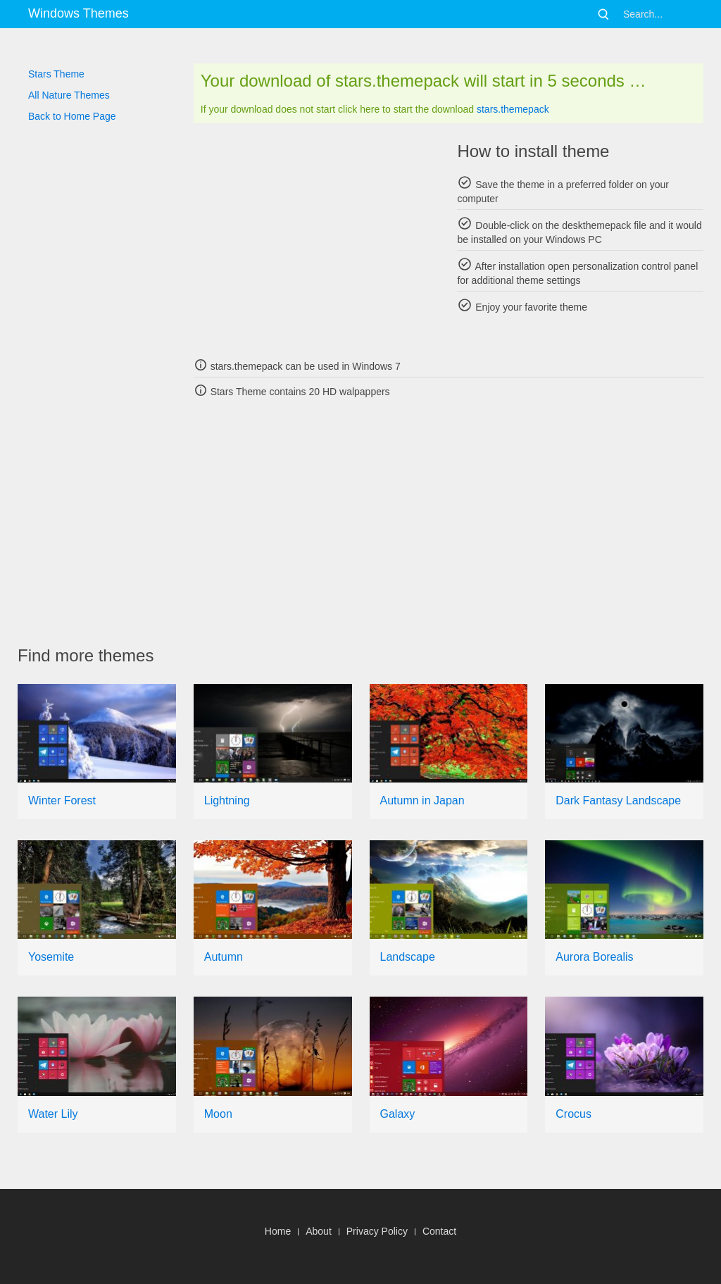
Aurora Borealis (594, 957)
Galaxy (397, 1114)
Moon (218, 1114)
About (319, 1231)
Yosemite (51, 957)
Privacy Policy (377, 1231)
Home (278, 1231)
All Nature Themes (69, 95)
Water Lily (53, 1114)
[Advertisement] (317, 239)
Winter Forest (62, 800)
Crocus (573, 1114)
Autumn (223, 957)
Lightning (227, 800)
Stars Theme (56, 74)
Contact (439, 1231)
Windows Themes (78, 13)
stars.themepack (513, 109)
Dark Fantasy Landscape (618, 800)
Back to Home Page (72, 116)
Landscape (407, 957)
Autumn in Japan (422, 800)
